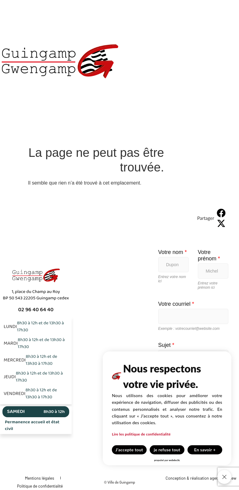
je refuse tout (167, 449)
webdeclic (174, 460)
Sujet (166, 345)
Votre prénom (209, 255)
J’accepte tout (129, 449)
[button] (221, 213)
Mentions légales (39, 478)
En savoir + (205, 449)
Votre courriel (176, 304)
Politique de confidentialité (40, 486)
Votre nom (172, 252)
